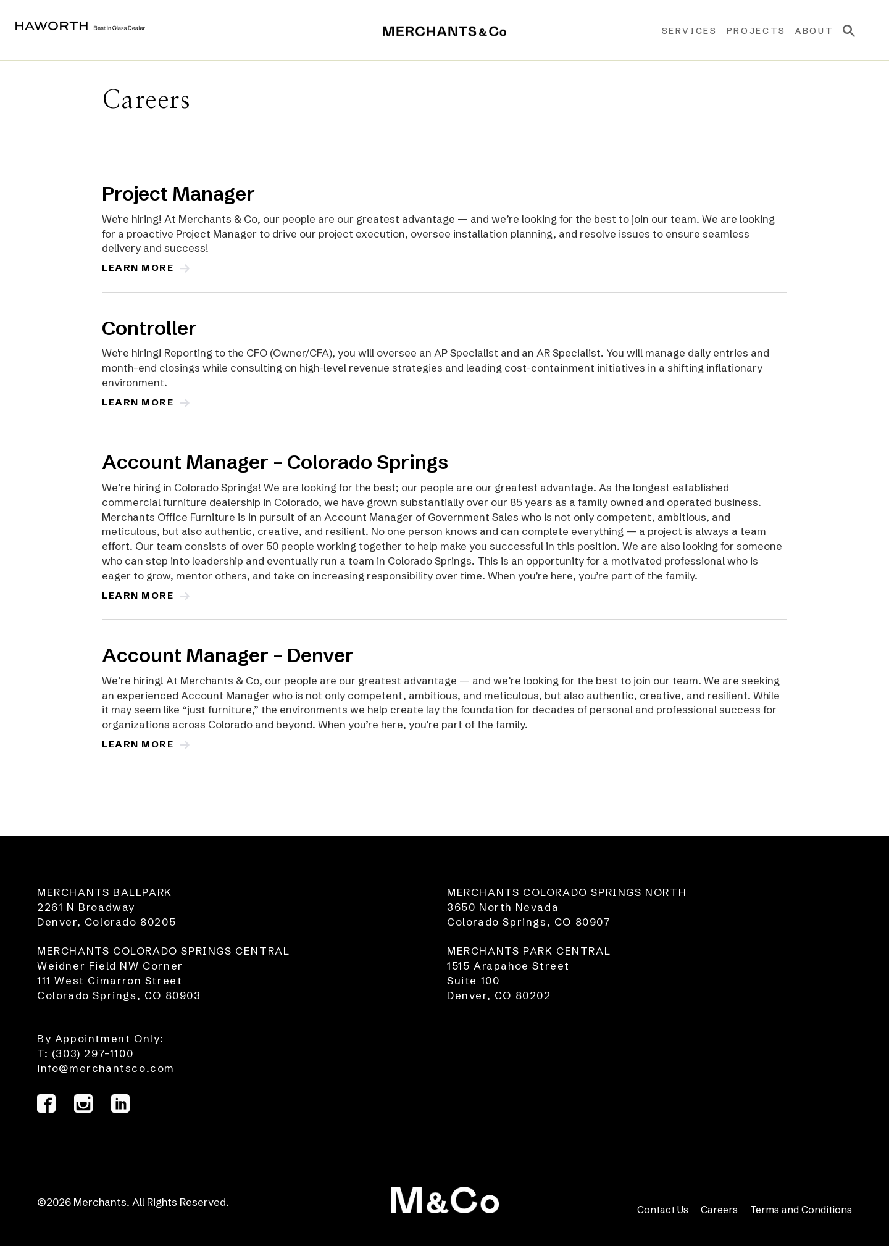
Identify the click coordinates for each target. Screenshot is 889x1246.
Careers (719, 1209)
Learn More (142, 267)
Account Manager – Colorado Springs (275, 462)
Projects (747, 30)
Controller (149, 328)
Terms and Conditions (801, 1209)
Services (679, 30)
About (805, 30)
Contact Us (662, 1209)
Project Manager (178, 193)
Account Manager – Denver (228, 655)
